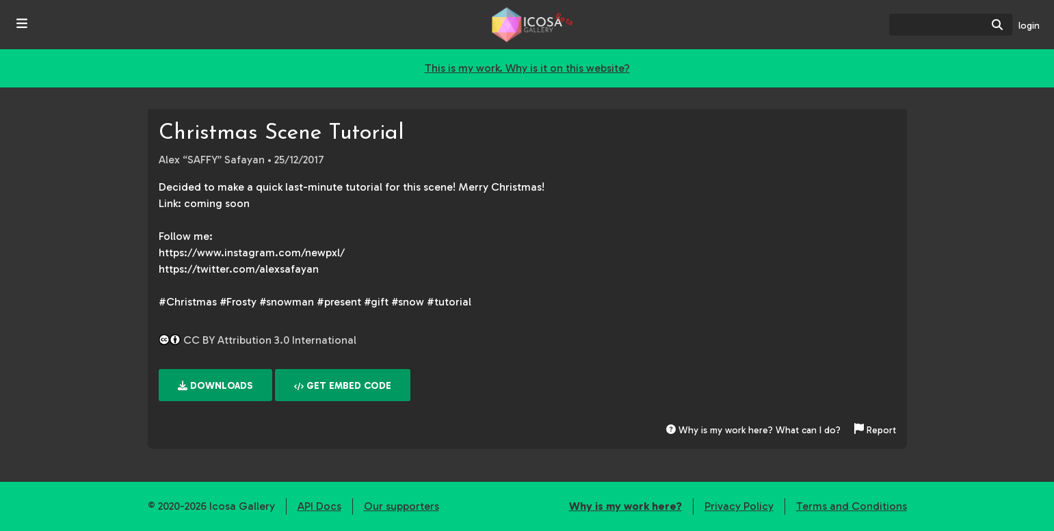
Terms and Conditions (851, 506)
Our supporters (401, 506)
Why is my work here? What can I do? (753, 430)
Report (875, 430)
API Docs (319, 506)
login (1029, 25)
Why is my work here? (625, 506)
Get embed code (342, 386)
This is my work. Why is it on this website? (527, 68)
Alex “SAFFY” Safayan (212, 159)
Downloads (215, 386)
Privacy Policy (739, 506)
